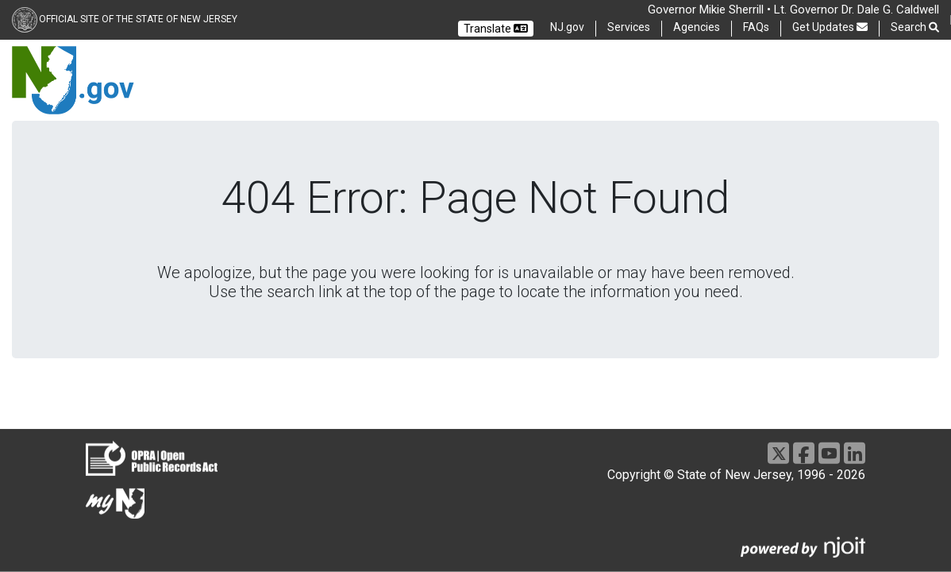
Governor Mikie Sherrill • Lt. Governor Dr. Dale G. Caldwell (793, 9)
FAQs (756, 27)
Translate (496, 28)
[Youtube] (829, 453)
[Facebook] (803, 453)
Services (628, 27)
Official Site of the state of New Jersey (138, 19)
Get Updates (830, 27)
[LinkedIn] (854, 453)
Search (915, 27)
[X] (778, 453)
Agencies (696, 27)
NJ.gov (567, 27)
